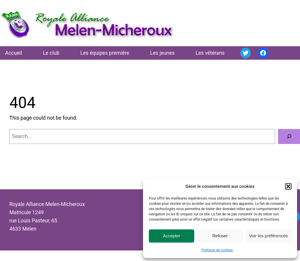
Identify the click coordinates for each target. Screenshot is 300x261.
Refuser (220, 235)
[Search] (289, 136)
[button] (288, 186)
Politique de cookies (217, 250)
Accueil (13, 53)
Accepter (171, 235)
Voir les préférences (268, 235)
